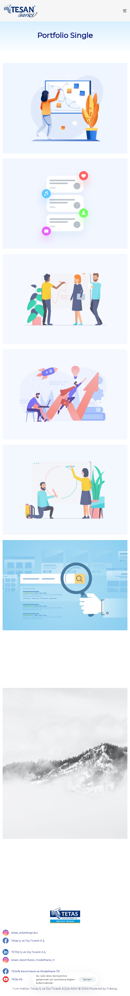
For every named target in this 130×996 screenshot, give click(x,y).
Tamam (87, 979)
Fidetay (112, 988)
